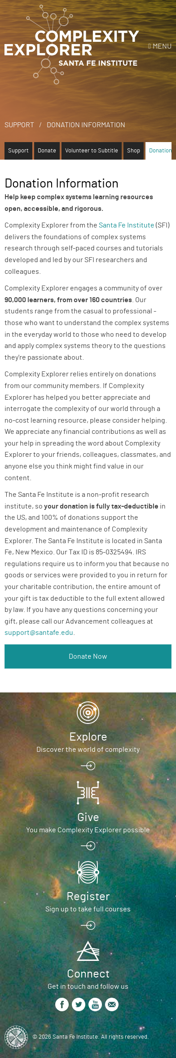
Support (19, 125)
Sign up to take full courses (88, 909)
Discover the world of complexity (88, 749)
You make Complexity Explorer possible (88, 830)
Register (88, 896)
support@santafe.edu (38, 632)
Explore (88, 737)
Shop (133, 151)
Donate (47, 151)
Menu (162, 46)
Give (88, 817)
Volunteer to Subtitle (91, 151)
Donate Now (88, 656)
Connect (88, 974)
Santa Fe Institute (126, 225)
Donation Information (86, 125)
